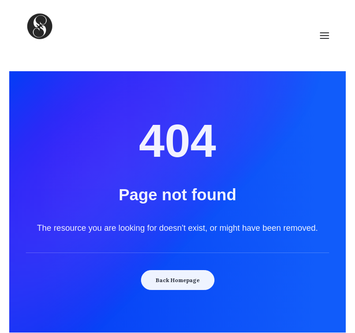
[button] (324, 35)
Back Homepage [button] (178, 280)
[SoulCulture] (177, 35)
